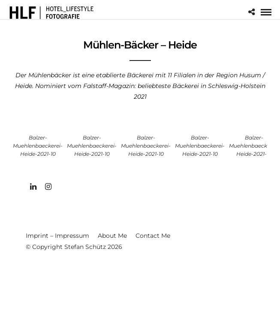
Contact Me (152, 235)
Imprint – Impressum (57, 235)
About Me (112, 235)
